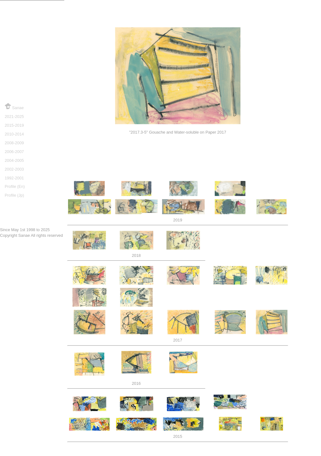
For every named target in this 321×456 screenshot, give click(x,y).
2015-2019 (14, 125)
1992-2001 (14, 178)
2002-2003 (14, 169)
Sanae (14, 106)
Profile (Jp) (14, 195)
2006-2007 (14, 151)
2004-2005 (14, 160)
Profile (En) (15, 186)
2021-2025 (14, 116)
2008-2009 (14, 143)
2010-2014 (14, 134)
